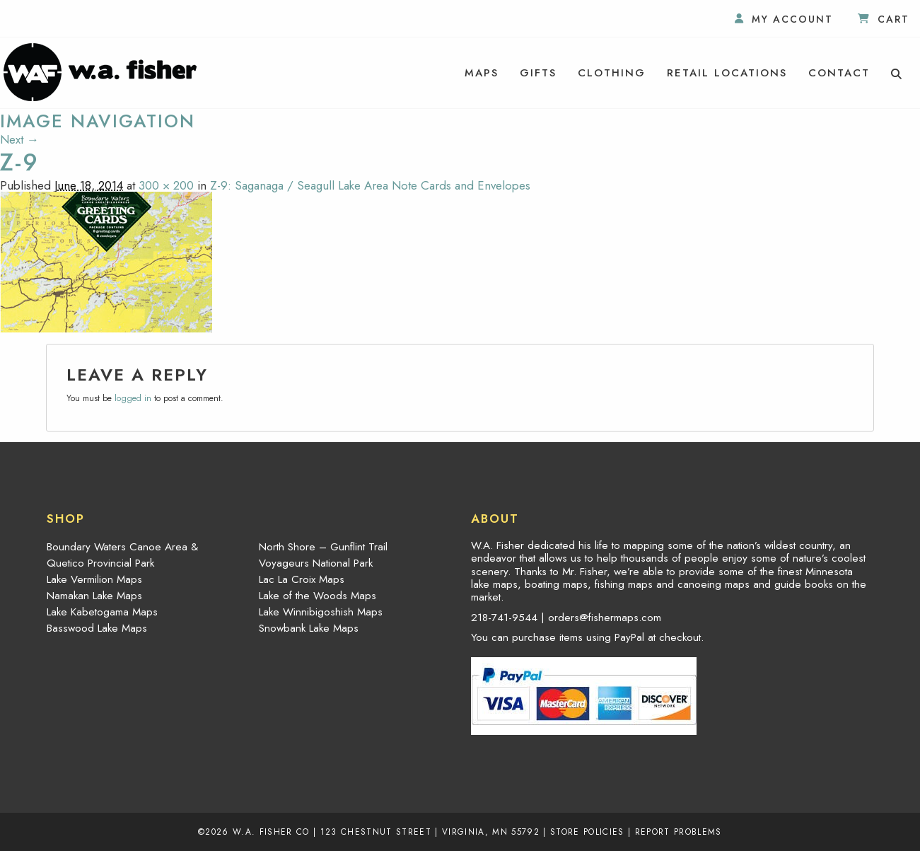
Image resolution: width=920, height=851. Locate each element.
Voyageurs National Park (316, 563)
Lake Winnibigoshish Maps (321, 612)
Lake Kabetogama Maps (102, 612)
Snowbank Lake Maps (309, 628)
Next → (19, 139)
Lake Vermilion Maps (94, 579)
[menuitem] (481, 72)
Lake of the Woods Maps (317, 595)
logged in (133, 398)
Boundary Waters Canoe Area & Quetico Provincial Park (122, 555)
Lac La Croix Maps (301, 579)
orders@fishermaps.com (604, 617)
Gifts (538, 73)
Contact (839, 73)
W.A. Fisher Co (271, 832)
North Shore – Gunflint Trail (323, 547)
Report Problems (678, 832)
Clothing (612, 73)
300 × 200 (166, 185)
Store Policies (587, 832)
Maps (482, 73)
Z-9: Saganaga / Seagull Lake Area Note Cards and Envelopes (370, 185)
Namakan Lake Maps (94, 595)
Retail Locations (727, 73)
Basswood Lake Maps (97, 628)
